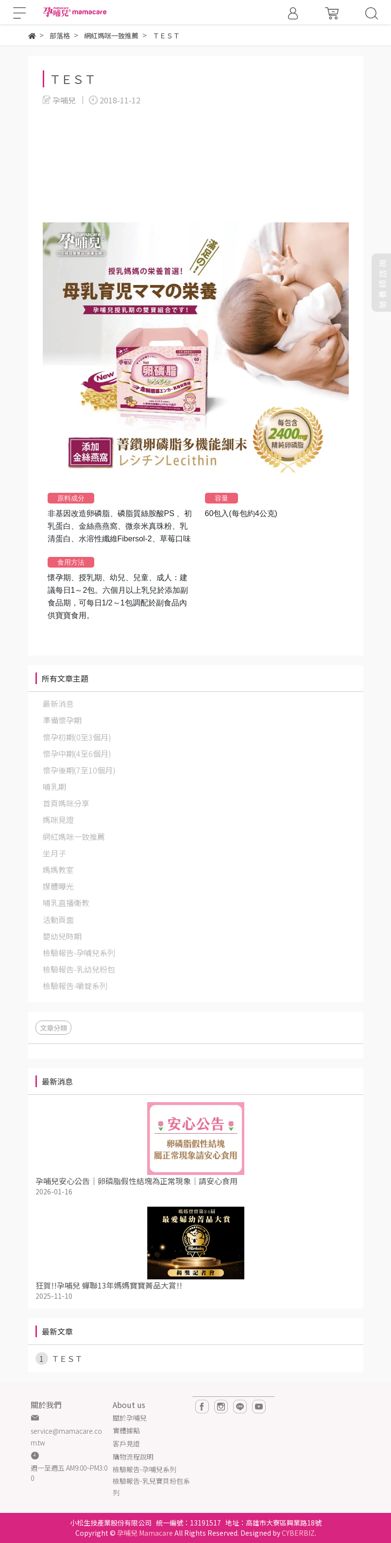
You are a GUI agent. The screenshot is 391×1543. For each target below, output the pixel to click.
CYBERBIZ (298, 1533)
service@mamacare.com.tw (66, 1436)
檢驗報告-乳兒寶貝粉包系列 (151, 1486)
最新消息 (57, 1081)
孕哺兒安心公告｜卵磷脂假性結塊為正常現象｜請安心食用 (136, 1181)
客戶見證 (126, 1443)
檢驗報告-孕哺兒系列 (144, 1469)
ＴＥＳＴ (72, 78)
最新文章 (57, 1331)
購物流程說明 (133, 1456)
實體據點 (126, 1430)
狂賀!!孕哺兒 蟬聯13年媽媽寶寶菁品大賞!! (108, 1285)
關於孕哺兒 (130, 1418)
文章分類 (53, 1028)
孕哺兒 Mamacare (145, 1533)
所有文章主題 (65, 678)
